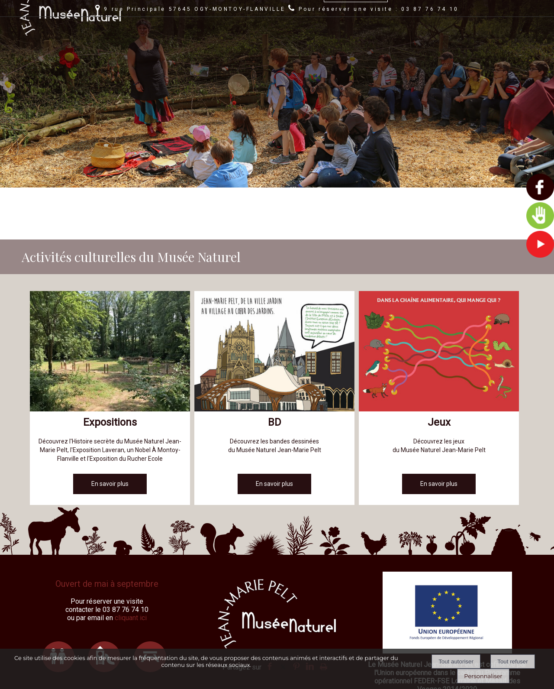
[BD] (274, 300)
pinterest (296, 614)
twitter (283, 614)
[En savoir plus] (110, 432)
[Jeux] (439, 300)
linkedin (310, 614)
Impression (323, 613)
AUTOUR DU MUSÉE (356, 42)
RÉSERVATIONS (481, 42)
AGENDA (235, 42)
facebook (270, 614)
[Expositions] (110, 300)
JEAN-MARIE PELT (421, 42)
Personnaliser (483, 676)
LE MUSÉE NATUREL (287, 42)
